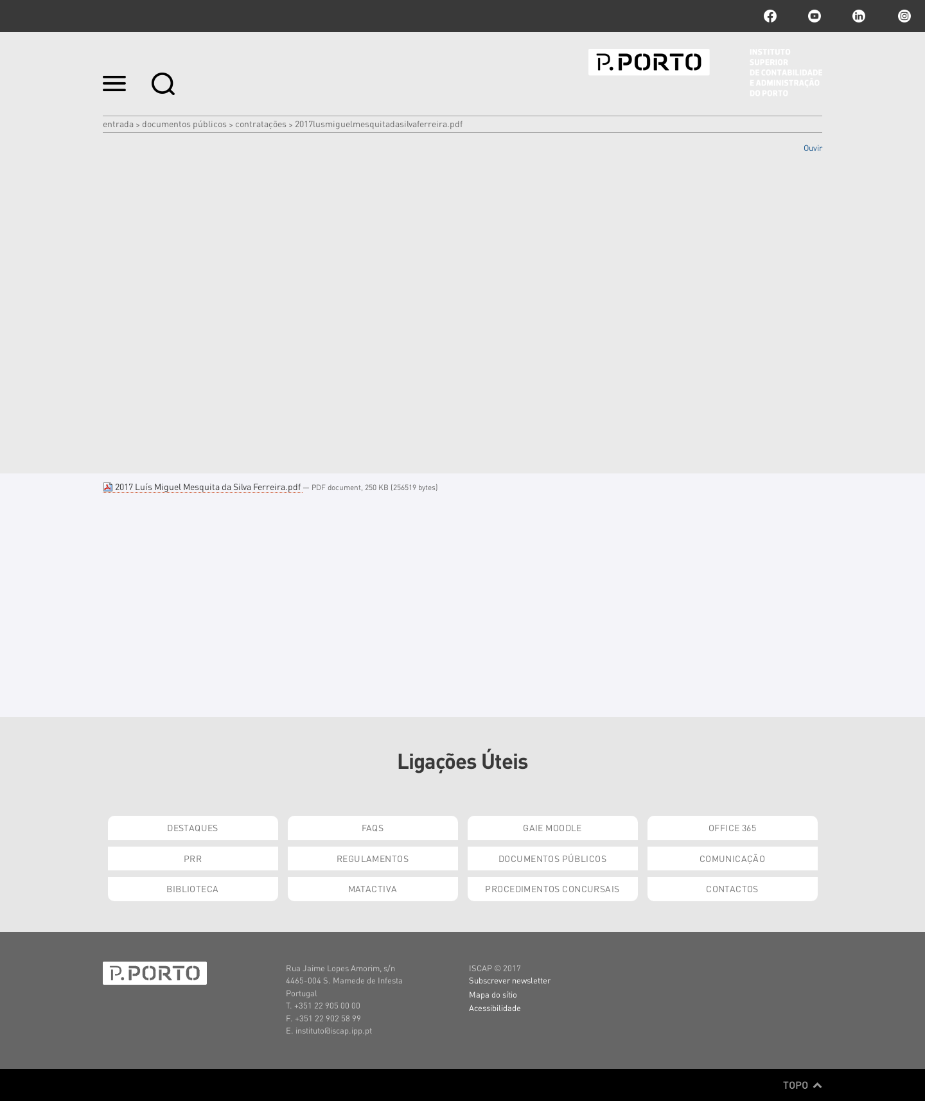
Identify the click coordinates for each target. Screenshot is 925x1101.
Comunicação (733, 858)
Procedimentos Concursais (552, 888)
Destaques (192, 827)
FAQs (373, 827)
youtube (814, 16)
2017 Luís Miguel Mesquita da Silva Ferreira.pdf (203, 486)
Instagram (903, 16)
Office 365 (732, 827)
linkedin (858, 16)
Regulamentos (373, 858)
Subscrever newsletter (510, 979)
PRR (193, 858)
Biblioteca (192, 888)
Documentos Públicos (184, 123)
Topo (802, 1085)
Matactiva (373, 888)
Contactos (732, 888)
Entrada (118, 123)
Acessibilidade (495, 1007)
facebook (770, 16)
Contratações (260, 123)
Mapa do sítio (493, 994)
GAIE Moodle (552, 827)
